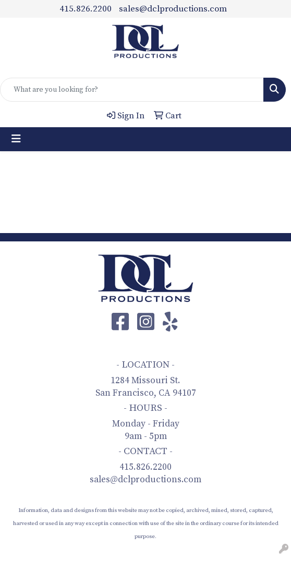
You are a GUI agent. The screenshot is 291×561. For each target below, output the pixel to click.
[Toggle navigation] (16, 139)
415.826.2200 (85, 9)
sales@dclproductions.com (173, 9)
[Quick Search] (132, 90)
